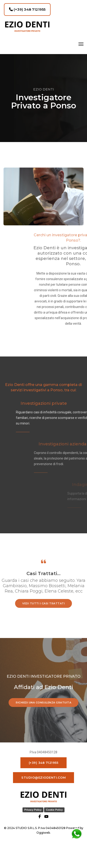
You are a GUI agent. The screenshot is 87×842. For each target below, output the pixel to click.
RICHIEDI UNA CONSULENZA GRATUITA (43, 702)
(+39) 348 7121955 (27, 9)
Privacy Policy (33, 809)
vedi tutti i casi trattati (43, 603)
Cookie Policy (54, 809)
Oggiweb (43, 832)
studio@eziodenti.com (43, 777)
